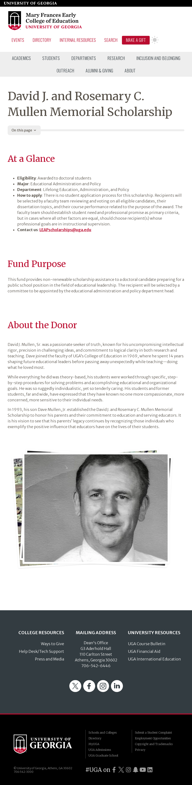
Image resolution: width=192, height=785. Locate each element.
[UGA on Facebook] (114, 770)
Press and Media (49, 659)
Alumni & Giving (99, 70)
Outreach (65, 70)
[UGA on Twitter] (121, 770)
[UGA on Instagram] (128, 770)
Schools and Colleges (102, 732)
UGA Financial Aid (144, 651)
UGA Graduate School (103, 755)
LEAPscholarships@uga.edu (65, 229)
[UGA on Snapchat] (135, 770)
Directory (42, 40)
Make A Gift (136, 40)
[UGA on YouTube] (142, 770)
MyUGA (93, 744)
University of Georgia (46, 744)
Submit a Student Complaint (153, 732)
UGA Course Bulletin (146, 643)
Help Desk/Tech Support (41, 651)
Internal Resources (78, 40)
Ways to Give (52, 643)
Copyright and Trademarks (154, 744)
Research (116, 58)
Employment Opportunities (153, 738)
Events (17, 40)
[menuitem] (21, 58)
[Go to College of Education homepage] (45, 29)
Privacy (140, 750)
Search (110, 40)
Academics (21, 58)
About (130, 70)
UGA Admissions (99, 750)
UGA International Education (154, 659)
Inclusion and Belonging (158, 58)
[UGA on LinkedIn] (150, 770)
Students (51, 58)
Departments (83, 58)
